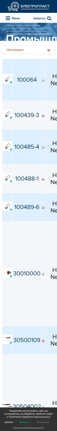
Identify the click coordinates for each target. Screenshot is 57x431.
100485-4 (26, 147)
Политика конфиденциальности (28, 427)
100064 (27, 80)
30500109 (26, 340)
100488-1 (27, 178)
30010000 (26, 273)
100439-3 (27, 115)
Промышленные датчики (33, 31)
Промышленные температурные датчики (28, 33)
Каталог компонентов (28, 25)
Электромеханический (18, 28)
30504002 (27, 406)
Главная (10, 25)
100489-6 (26, 207)
